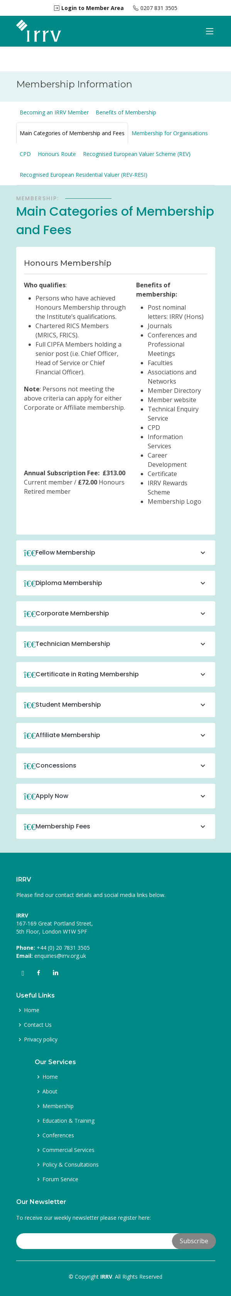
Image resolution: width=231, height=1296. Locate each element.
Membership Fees (121, 826)
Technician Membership (121, 644)
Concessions (121, 765)
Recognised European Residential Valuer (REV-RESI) (83, 174)
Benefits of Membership (126, 112)
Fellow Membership (121, 552)
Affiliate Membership (121, 735)
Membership (58, 1106)
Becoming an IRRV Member (54, 112)
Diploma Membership (121, 583)
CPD (25, 154)
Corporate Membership (121, 613)
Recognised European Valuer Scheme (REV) (137, 154)
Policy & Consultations (70, 1164)
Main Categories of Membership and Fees (72, 133)
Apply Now (121, 796)
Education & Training (68, 1120)
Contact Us (38, 1025)
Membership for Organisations (170, 133)
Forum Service (60, 1179)
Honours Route (57, 154)
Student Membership (121, 704)
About (49, 1091)
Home (31, 1010)
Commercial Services (68, 1150)
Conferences (58, 1135)
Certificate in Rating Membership (121, 674)
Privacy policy (40, 1039)
